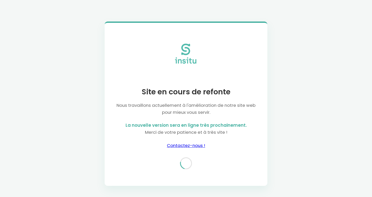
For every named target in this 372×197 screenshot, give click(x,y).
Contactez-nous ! (186, 145)
